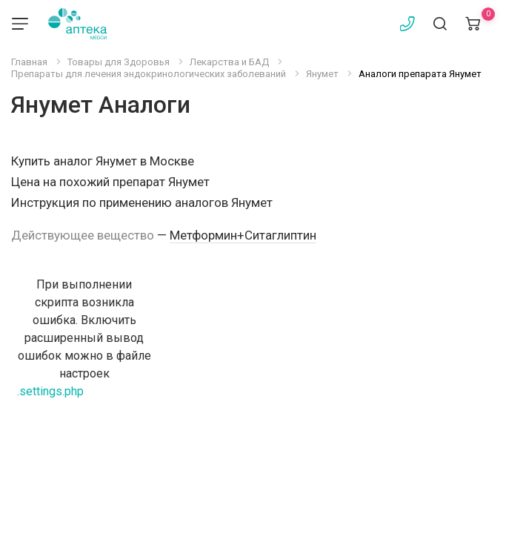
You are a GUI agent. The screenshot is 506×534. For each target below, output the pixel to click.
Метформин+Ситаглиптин (243, 235)
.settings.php (50, 391)
